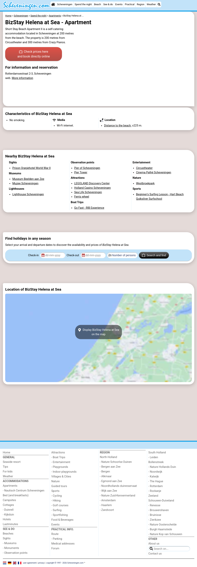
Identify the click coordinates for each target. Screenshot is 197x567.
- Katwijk (153, 476)
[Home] (53, 4)
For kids (8, 471)
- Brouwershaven (158, 510)
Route (54, 534)
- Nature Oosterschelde (162, 524)
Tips (5, 466)
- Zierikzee (154, 519)
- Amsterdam (108, 500)
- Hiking (56, 500)
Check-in (33, 255)
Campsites (9, 500)
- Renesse (154, 505)
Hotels (7, 519)
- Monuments (11, 548)
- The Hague (155, 481)
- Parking (56, 538)
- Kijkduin (8, 514)
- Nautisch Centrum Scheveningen (23, 490)
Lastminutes (10, 524)
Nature (55, 481)
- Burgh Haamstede (160, 529)
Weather (151, 4)
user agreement (29, 563)
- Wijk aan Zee (108, 490)
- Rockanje (154, 491)
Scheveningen (64, 4)
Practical (129, 4)
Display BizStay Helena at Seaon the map (98, 332)
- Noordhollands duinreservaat (118, 486)
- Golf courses (59, 505)
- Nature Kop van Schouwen (165, 534)
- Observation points (15, 553)
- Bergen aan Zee (110, 466)
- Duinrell (8, 509)
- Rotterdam (155, 486)
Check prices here (33, 54)
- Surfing (56, 510)
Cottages (8, 505)
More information (22, 78)
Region (140, 4)
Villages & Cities (61, 476)
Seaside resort (12, 462)
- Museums (10, 543)
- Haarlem (106, 505)
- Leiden (153, 457)
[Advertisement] (98, 140)
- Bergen (105, 471)
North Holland (108, 457)
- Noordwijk (155, 471)
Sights (7, 538)
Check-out (73, 255)
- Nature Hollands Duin (162, 467)
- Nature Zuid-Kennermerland (117, 495)
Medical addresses (63, 543)
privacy (41, 563)
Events (119, 4)
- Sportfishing (59, 515)
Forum (55, 548)
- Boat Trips (58, 457)
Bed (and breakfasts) (16, 495)
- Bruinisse (154, 515)
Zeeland (153, 495)
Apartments (10, 485)
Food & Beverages (62, 519)
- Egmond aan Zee (111, 481)
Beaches (8, 533)
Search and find (154, 255)
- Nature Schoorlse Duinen (116, 462)
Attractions (58, 452)
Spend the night (83, 4)
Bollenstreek (156, 462)
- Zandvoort (107, 510)
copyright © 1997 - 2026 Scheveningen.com (64, 563)
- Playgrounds (59, 467)
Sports (55, 491)
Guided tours (59, 486)
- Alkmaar (106, 476)
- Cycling (56, 495)
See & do (108, 4)
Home (6, 452)
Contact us (155, 553)
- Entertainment (60, 462)
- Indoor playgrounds (64, 471)
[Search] (159, 4)
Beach (97, 4)
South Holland (157, 452)
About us (153, 543)
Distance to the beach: (117, 125)
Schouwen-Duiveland (161, 500)
